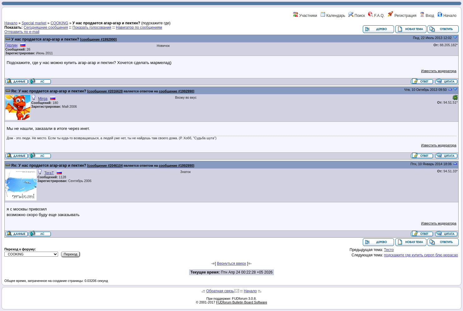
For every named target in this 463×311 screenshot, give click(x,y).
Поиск (356, 15)
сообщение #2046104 (105, 165)
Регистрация (402, 15)
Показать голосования (91, 27)
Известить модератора (438, 71)
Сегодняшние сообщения (46, 27)
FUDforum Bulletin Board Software (241, 302)
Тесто (389, 250)
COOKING (59, 23)
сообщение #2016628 (105, 91)
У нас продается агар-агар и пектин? (45, 39)
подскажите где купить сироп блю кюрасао (421, 255)
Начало (446, 15)
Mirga (42, 98)
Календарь (332, 15)
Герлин (11, 45)
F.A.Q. (376, 15)
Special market (34, 23)
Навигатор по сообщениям (139, 27)
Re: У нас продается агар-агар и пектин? (48, 91)
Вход (427, 15)
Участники (305, 15)
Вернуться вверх (231, 263)
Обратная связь (220, 291)
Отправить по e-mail (21, 32)
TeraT (49, 173)
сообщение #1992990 (98, 39)
